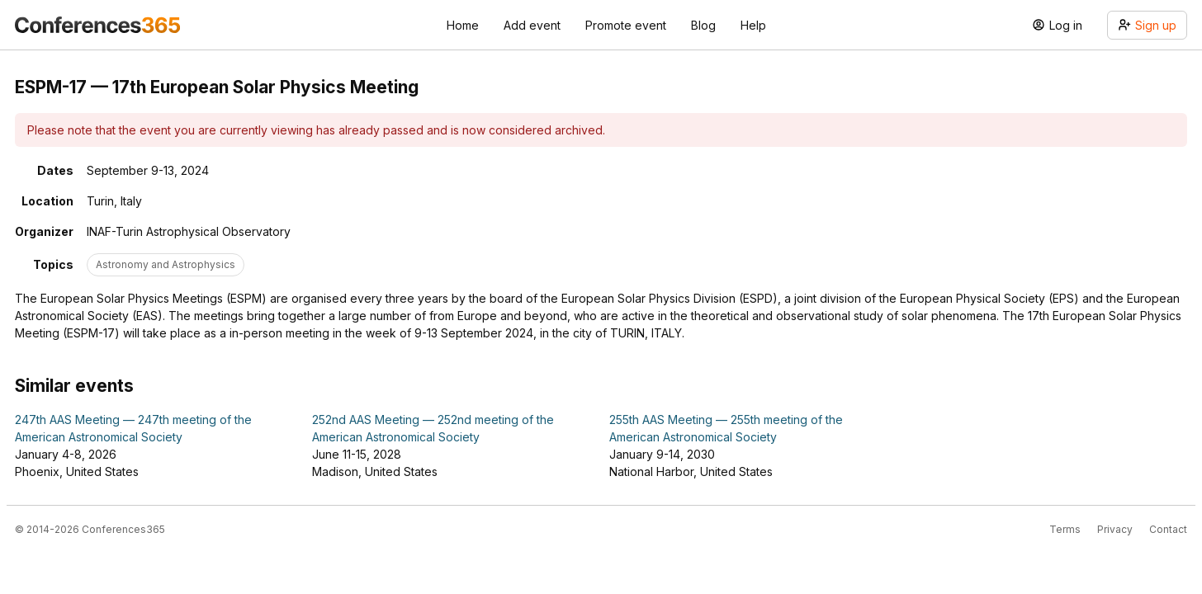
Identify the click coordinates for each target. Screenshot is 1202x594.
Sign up (1147, 25)
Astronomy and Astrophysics (165, 264)
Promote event (625, 25)
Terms (1065, 529)
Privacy (1115, 529)
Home (463, 25)
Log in (1057, 25)
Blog (703, 25)
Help (753, 25)
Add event (532, 25)
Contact (1168, 529)
